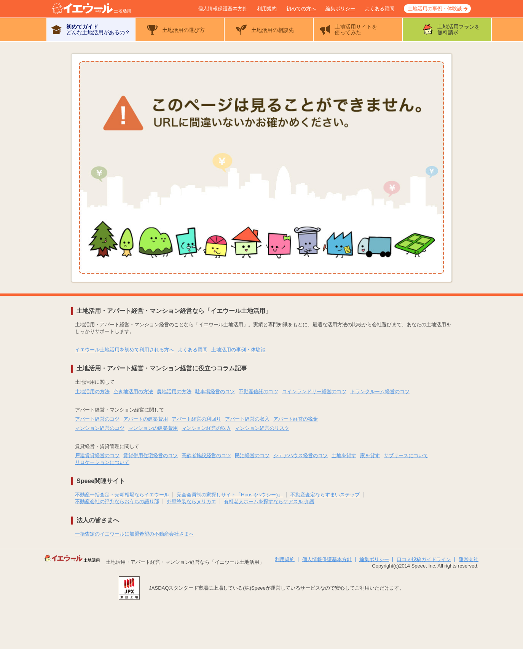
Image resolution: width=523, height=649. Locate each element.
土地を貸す (344, 455)
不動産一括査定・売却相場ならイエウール (122, 495)
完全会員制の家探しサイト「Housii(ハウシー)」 (230, 495)
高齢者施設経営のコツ (206, 455)
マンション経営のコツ (99, 428)
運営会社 (468, 559)
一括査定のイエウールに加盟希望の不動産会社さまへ (134, 534)
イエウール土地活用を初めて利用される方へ (124, 349)
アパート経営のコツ (97, 419)
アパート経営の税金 (295, 419)
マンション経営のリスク (262, 428)
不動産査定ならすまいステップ (325, 495)
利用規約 (267, 8)
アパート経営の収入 (247, 419)
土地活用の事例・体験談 (435, 8)
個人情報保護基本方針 (222, 8)
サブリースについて (406, 455)
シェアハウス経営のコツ (300, 455)
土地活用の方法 (92, 391)
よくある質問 (379, 8)
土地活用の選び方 (183, 30)
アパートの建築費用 (145, 419)
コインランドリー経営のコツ (314, 391)
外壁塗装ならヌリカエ (191, 501)
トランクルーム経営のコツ (380, 391)
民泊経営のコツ (252, 455)
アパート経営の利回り (196, 419)
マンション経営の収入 (206, 428)
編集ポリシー (340, 8)
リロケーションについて (102, 462)
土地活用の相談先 (272, 30)
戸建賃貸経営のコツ (97, 455)
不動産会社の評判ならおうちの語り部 (117, 501)
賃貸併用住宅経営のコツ (150, 455)
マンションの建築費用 (153, 428)
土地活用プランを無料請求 (458, 29)
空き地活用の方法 (133, 391)
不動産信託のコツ (258, 391)
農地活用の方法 (174, 391)
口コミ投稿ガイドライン (424, 559)
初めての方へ (301, 8)
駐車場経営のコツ (215, 391)
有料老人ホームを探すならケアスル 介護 (269, 501)
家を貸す (370, 455)
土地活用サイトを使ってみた (356, 29)
